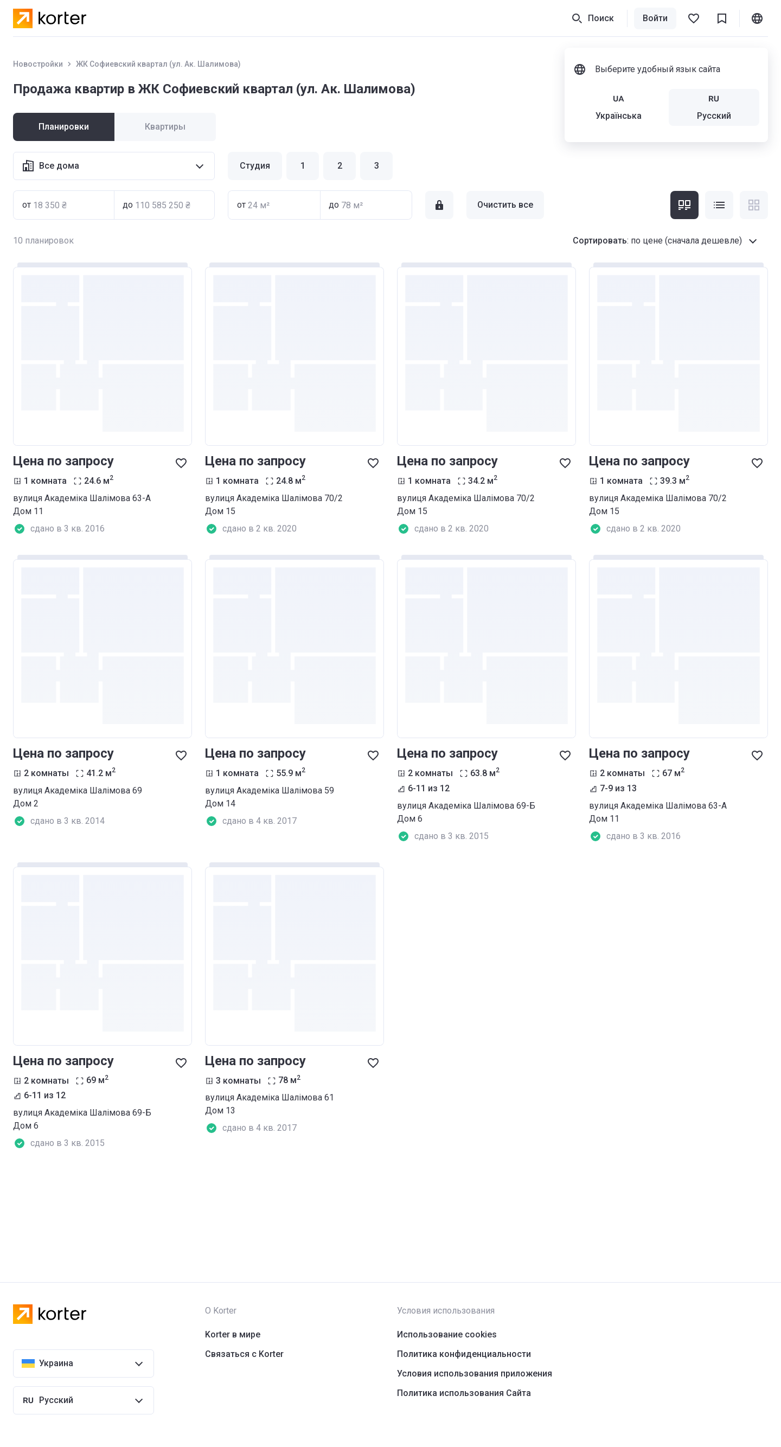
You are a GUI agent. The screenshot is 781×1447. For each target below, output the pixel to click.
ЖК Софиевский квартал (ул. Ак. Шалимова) (158, 64)
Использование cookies (447, 1334)
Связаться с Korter (244, 1354)
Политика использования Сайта (464, 1393)
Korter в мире (232, 1334)
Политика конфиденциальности (464, 1354)
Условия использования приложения (474, 1373)
